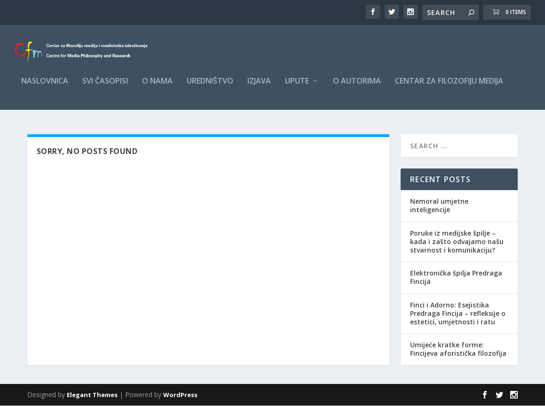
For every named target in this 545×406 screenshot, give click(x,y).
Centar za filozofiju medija (449, 87)
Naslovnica (44, 87)
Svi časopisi (105, 87)
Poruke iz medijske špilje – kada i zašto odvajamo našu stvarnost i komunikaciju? (457, 241)
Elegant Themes (92, 395)
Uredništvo (210, 87)
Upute (297, 87)
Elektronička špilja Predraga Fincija (456, 277)
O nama (157, 87)
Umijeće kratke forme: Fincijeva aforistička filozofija (458, 349)
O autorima (357, 87)
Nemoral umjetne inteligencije (439, 205)
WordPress (180, 395)
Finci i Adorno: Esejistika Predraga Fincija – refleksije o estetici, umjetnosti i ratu (458, 313)
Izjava (259, 87)
